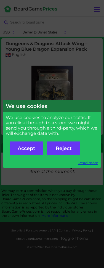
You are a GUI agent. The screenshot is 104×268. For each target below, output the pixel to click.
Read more (88, 163)
